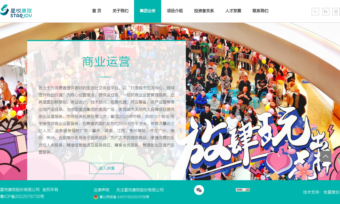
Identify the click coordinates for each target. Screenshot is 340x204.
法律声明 (101, 190)
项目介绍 (175, 10)
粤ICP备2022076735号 (22, 196)
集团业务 (148, 10)
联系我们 (260, 10)
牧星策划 (331, 192)
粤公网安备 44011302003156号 (121, 197)
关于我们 (120, 10)
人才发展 (233, 10)
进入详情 (106, 168)
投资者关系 (204, 10)
